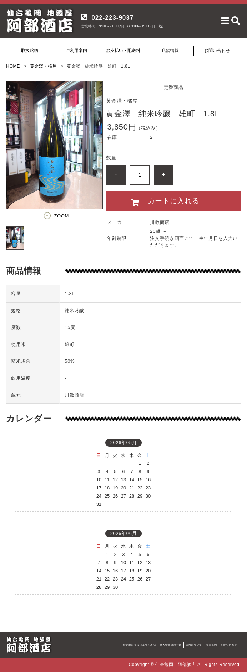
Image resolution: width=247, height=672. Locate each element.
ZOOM (61, 216)
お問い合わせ (217, 50)
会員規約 (211, 645)
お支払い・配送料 (123, 50)
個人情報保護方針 (171, 645)
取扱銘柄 (29, 50)
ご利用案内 (76, 50)
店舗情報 (170, 50)
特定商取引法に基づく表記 (139, 645)
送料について (194, 645)
